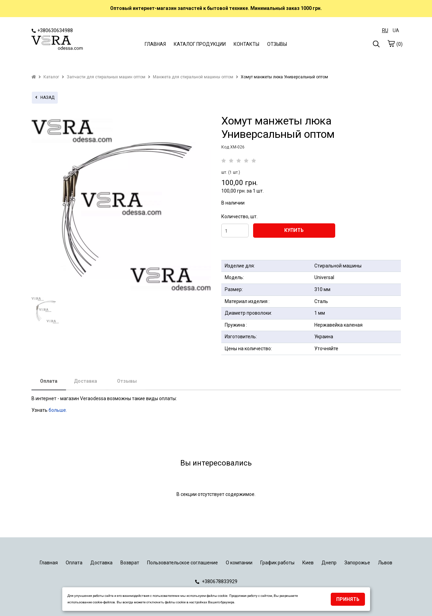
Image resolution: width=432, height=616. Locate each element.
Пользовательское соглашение (182, 562)
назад (44, 97)
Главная (49, 562)
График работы (277, 562)
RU (385, 30)
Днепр (329, 562)
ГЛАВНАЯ (155, 44)
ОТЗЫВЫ (277, 44)
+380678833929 (216, 581)
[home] (33, 77)
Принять (347, 599)
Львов (385, 562)
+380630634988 (52, 30)
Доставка (85, 381)
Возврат (129, 562)
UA (396, 30)
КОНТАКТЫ (246, 44)
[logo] (57, 43)
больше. (58, 410)
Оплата (48, 381)
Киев (308, 562)
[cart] (391, 43)
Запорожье (357, 562)
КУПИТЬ (294, 230)
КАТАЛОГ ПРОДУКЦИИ (200, 44)
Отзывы (127, 381)
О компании (239, 562)
